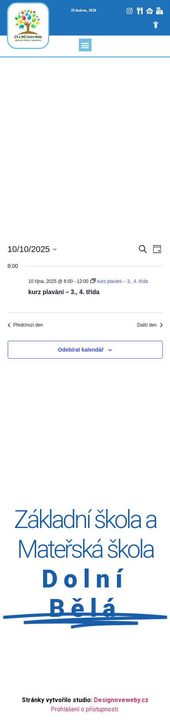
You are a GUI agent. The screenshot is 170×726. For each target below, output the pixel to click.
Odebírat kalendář (81, 350)
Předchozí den (25, 325)
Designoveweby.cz (121, 700)
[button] (85, 45)
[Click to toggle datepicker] (32, 249)
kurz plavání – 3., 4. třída (64, 292)
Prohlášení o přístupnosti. (85, 709)
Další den (150, 325)
